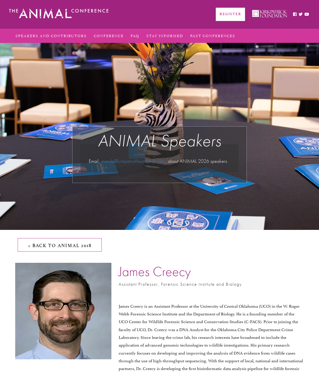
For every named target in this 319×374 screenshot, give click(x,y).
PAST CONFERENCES (212, 35)
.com (160, 161)
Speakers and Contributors (51, 35)
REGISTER (230, 14)
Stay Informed (164, 35)
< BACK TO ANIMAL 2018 (59, 244)
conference (109, 35)
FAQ (135, 35)
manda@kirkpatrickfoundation (128, 161)
